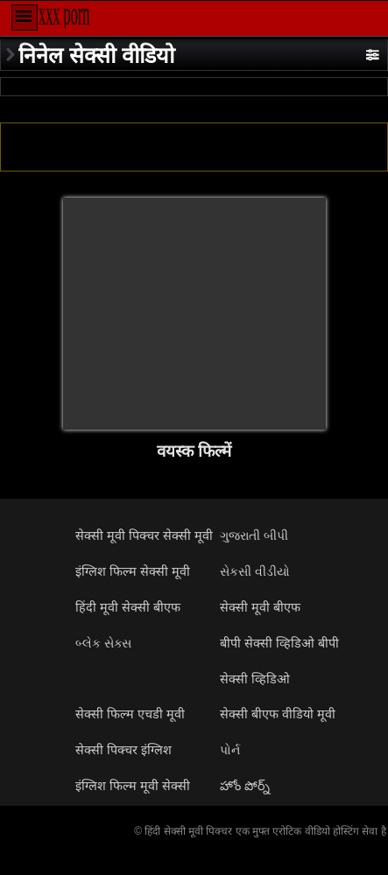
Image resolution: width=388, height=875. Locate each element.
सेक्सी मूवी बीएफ (260, 607)
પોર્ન (230, 750)
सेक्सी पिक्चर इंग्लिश (123, 750)
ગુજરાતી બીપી (254, 535)
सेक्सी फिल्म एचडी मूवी (130, 714)
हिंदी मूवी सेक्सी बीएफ (127, 607)
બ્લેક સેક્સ (103, 643)
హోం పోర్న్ (245, 786)
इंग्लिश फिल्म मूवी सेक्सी (132, 786)
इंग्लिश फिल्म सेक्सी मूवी (132, 571)
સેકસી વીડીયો (255, 571)
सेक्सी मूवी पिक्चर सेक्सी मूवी (144, 535)
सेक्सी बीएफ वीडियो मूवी (277, 714)
